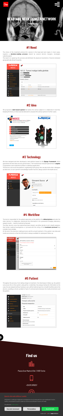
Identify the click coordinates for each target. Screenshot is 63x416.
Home (24, 24)
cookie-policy (14, 404)
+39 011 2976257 (31, 385)
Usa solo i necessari (13, 409)
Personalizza (31, 409)
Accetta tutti (50, 409)
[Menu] (59, 4)
